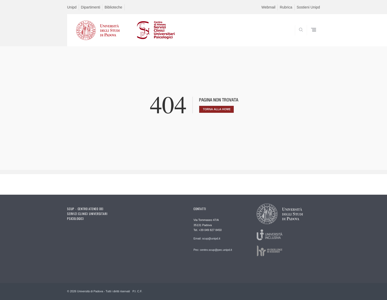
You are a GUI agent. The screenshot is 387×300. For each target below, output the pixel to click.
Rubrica (286, 7)
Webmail (268, 7)
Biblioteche (113, 7)
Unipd (72, 7)
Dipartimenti (90, 7)
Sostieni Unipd (308, 7)
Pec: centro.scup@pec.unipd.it (213, 249)
